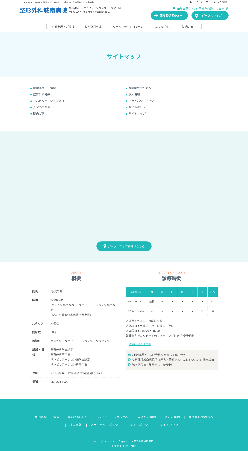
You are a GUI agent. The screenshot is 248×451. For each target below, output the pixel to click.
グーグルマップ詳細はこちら (124, 246)
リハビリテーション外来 (128, 26)
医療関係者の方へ (140, 88)
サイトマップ (200, 2)
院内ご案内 (189, 26)
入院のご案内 (163, 26)
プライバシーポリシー (143, 100)
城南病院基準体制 (140, 344)
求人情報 (222, 2)
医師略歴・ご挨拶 (63, 26)
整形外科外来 (93, 26)
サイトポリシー (138, 107)
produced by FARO (124, 445)
